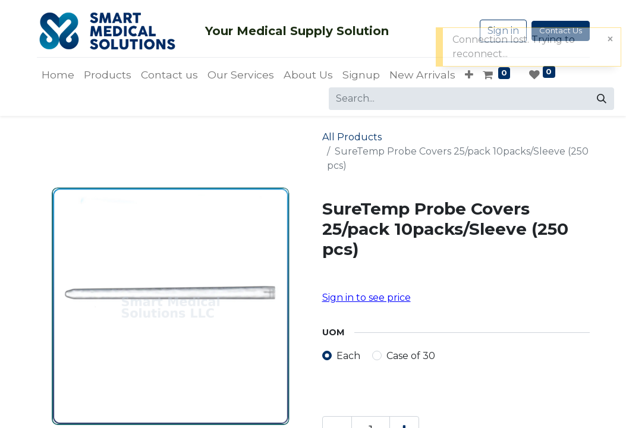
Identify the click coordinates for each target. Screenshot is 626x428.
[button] (469, 74)
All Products (352, 137)
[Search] (601, 98)
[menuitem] (58, 74)
